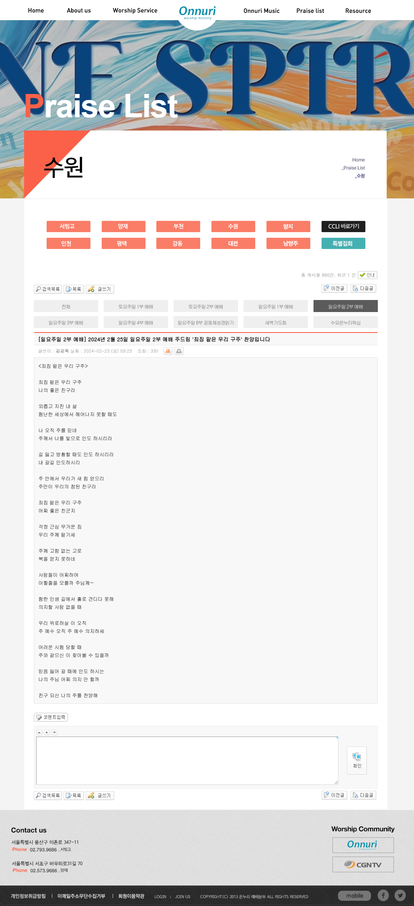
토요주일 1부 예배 (136, 306)
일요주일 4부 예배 (136, 322)
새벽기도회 (276, 322)
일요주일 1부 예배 (275, 306)
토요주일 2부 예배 (206, 306)
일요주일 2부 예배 (345, 306)
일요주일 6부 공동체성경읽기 (206, 322)
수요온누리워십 (345, 322)
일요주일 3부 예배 (66, 322)
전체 (65, 306)
